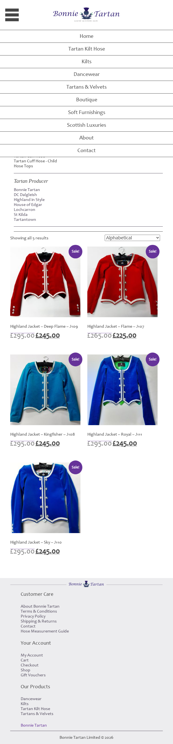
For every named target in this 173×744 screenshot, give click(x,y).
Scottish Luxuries (86, 125)
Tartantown (25, 219)
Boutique (86, 100)
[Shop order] (132, 238)
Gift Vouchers (33, 674)
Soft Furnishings (86, 112)
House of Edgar (28, 204)
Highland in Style (29, 199)
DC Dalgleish (25, 194)
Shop (25, 670)
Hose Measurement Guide (45, 631)
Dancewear (87, 74)
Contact (86, 150)
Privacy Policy (33, 616)
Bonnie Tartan (27, 189)
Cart (25, 660)
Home (86, 36)
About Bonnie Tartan (40, 606)
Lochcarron (24, 209)
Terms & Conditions (39, 611)
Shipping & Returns (39, 621)
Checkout (30, 665)
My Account (32, 655)
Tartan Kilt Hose (86, 49)
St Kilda (21, 214)
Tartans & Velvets (86, 87)
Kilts (86, 62)
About (86, 138)
